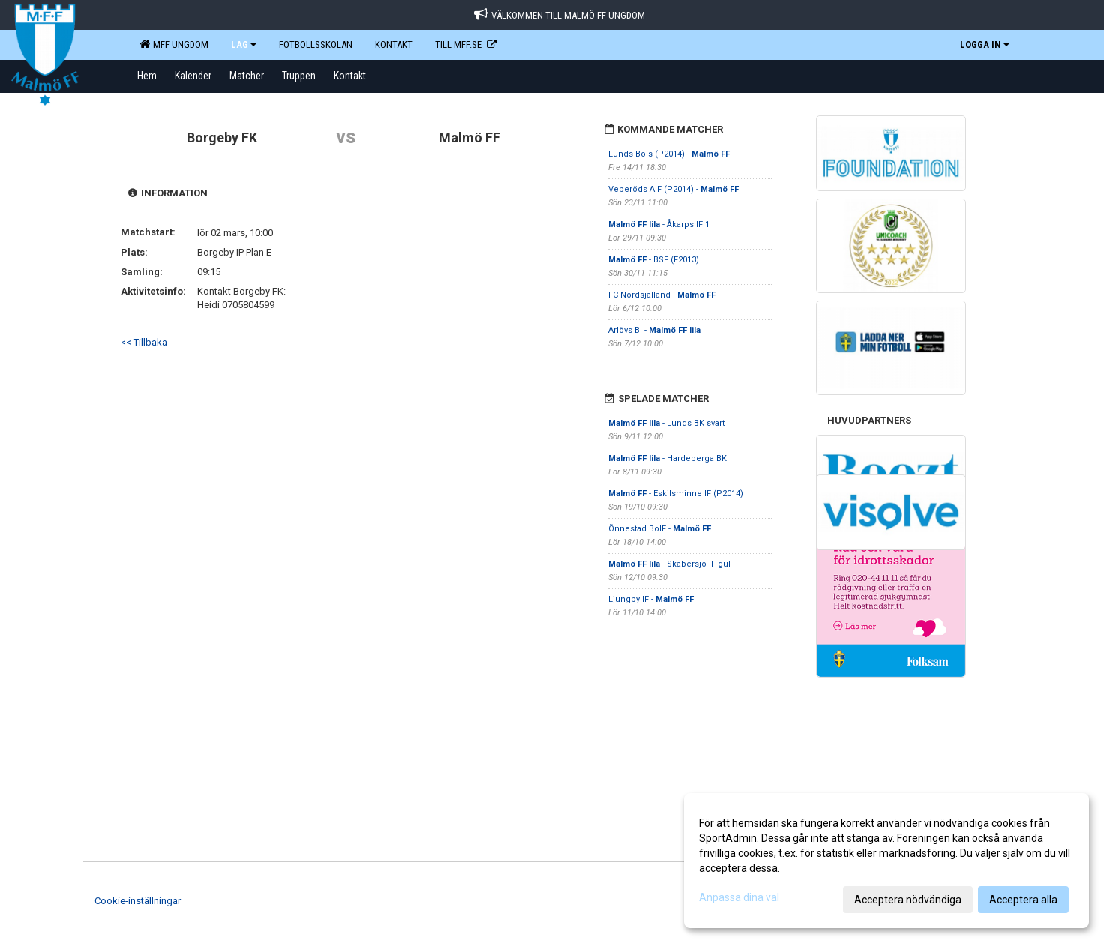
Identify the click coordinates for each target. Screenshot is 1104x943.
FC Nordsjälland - (662, 295)
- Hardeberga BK (667, 458)
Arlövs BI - (654, 330)
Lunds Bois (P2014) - (669, 154)
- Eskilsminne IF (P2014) (675, 493)
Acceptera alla (1023, 900)
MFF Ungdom (174, 44)
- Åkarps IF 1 (659, 224)
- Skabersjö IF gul (669, 564)
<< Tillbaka (144, 342)
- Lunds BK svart (666, 423)
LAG (243, 44)
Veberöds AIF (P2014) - (673, 189)
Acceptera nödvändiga (908, 900)
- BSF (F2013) (653, 260)
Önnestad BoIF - (659, 529)
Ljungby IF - (651, 599)
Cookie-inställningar (137, 900)
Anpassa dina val (739, 897)
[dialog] (886, 860)
